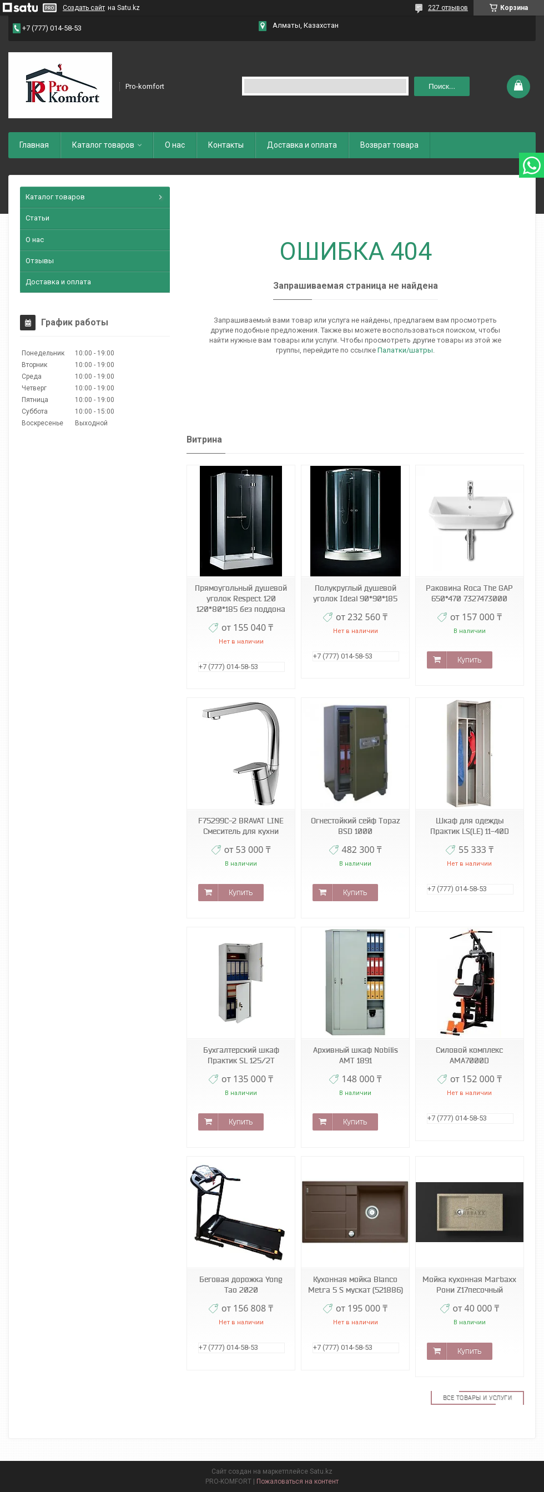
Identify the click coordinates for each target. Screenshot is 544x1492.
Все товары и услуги (477, 1397)
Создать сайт (84, 8)
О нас (175, 144)
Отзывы (40, 261)
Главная (34, 144)
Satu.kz (321, 1471)
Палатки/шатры (405, 350)
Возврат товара (389, 144)
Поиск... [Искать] (442, 86)
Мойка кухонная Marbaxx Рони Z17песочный (469, 1284)
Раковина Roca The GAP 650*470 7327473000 (469, 593)
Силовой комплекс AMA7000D (469, 1055)
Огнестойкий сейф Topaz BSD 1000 (355, 826)
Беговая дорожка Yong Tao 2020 (241, 1284)
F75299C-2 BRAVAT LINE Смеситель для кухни (241, 826)
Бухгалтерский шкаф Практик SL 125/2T (241, 1055)
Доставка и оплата (302, 144)
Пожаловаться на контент (297, 1481)
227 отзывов (448, 8)
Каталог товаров (103, 144)
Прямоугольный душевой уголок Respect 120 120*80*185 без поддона (241, 599)
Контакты (226, 144)
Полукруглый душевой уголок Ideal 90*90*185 (355, 593)
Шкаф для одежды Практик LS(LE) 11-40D (469, 826)
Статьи (37, 218)
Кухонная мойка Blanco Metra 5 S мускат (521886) (355, 1284)
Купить (469, 659)
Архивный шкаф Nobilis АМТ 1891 (355, 1055)
